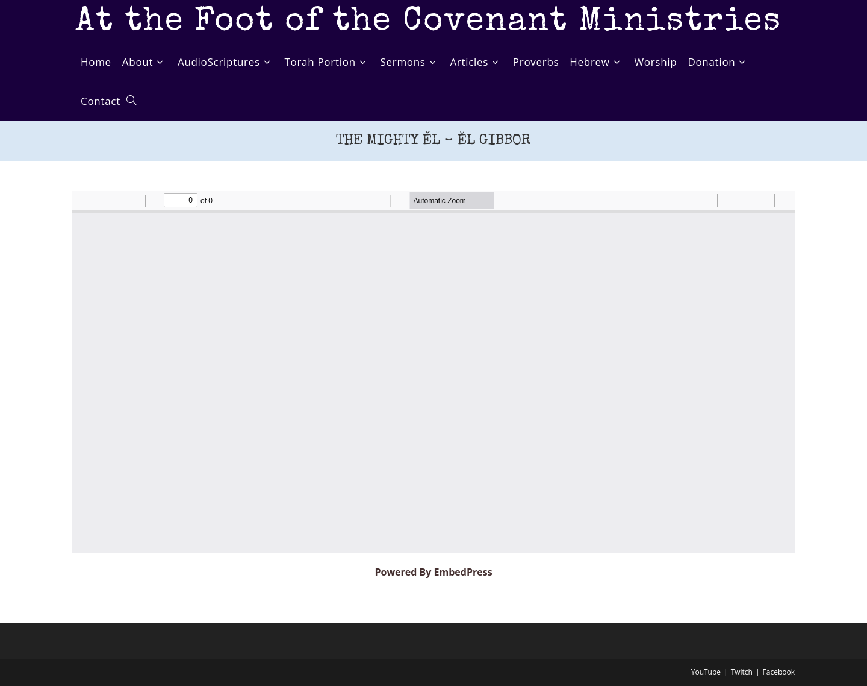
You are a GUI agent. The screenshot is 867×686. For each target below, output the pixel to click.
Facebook (779, 672)
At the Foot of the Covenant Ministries (428, 22)
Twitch (742, 672)
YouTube (706, 672)
